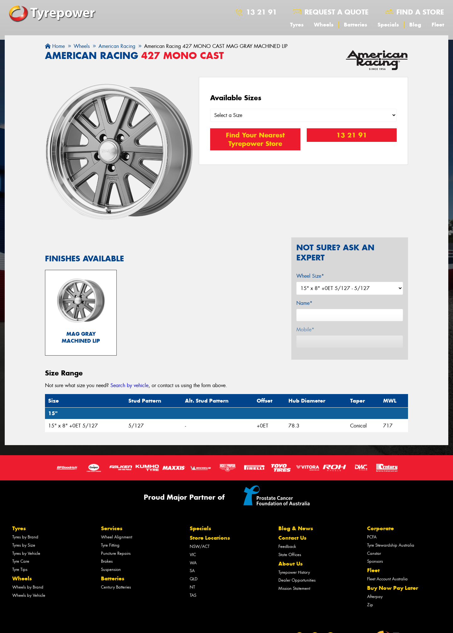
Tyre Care (20, 562)
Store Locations (210, 538)
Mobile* (305, 329)
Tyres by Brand (25, 537)
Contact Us (292, 538)
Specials (388, 24)
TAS (193, 596)
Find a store (420, 12)
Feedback (287, 547)
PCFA (372, 537)
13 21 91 (261, 12)
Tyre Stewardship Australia (390, 546)
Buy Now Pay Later (392, 588)
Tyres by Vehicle (26, 554)
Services (111, 529)
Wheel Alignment (116, 537)
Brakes (107, 562)
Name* (304, 303)
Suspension (111, 570)
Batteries (355, 24)
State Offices (289, 555)
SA (192, 571)
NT (192, 587)
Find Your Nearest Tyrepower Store (255, 139)
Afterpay (375, 597)
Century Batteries (116, 587)
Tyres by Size (23, 546)
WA (193, 563)
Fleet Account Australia (387, 579)
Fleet (438, 24)
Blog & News (295, 529)
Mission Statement (294, 589)
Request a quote (337, 12)
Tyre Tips (19, 570)
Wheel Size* (310, 276)
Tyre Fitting (110, 546)
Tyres (297, 24)
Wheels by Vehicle (28, 596)
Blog (415, 24)
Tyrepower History (294, 573)
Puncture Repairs (116, 554)
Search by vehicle (129, 386)
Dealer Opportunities (297, 581)
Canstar (374, 554)
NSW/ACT (200, 547)
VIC (193, 555)
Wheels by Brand (27, 587)
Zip (370, 605)
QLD (194, 579)
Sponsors (375, 562)
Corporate (380, 529)
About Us (290, 564)
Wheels (323, 24)
